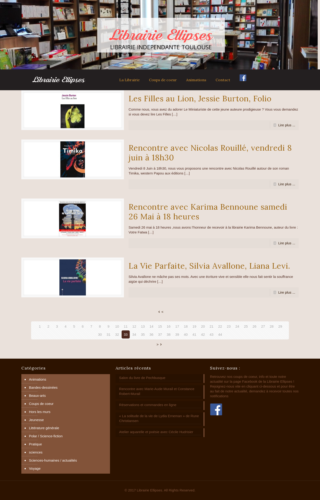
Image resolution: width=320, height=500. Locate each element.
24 (237, 326)
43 (211, 334)
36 (151, 334)
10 (117, 326)
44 (220, 334)
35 (143, 334)
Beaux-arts (37, 396)
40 (186, 334)
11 (126, 326)
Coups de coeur (41, 404)
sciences (35, 452)
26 (254, 326)
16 (169, 326)
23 (229, 326)
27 (263, 326)
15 (160, 326)
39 (177, 334)
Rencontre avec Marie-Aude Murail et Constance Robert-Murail (156, 391)
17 (177, 326)
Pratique (35, 444)
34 (134, 334)
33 (126, 334)
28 (272, 326)
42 (203, 334)
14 (151, 326)
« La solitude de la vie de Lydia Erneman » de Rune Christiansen (159, 418)
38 (169, 334)
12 (134, 326)
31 (108, 334)
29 (280, 326)
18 (186, 326)
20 (203, 326)
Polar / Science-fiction (46, 436)
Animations (37, 379)
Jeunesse (36, 420)
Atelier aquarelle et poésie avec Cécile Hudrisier (156, 432)
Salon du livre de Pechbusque (142, 378)
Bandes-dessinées (43, 387)
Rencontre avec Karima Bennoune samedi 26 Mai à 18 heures (208, 211)
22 (220, 326)
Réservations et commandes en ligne (147, 405)
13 (143, 326)
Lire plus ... (286, 125)
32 (117, 334)
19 (194, 326)
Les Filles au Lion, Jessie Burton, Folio (200, 98)
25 (246, 326)
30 (100, 334)
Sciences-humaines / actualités (53, 460)
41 (194, 334)
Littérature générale (44, 428)
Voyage (35, 468)
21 (211, 326)
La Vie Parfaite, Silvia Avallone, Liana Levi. (209, 266)
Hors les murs (40, 412)
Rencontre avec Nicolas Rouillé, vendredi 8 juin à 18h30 (210, 152)
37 (160, 334)
